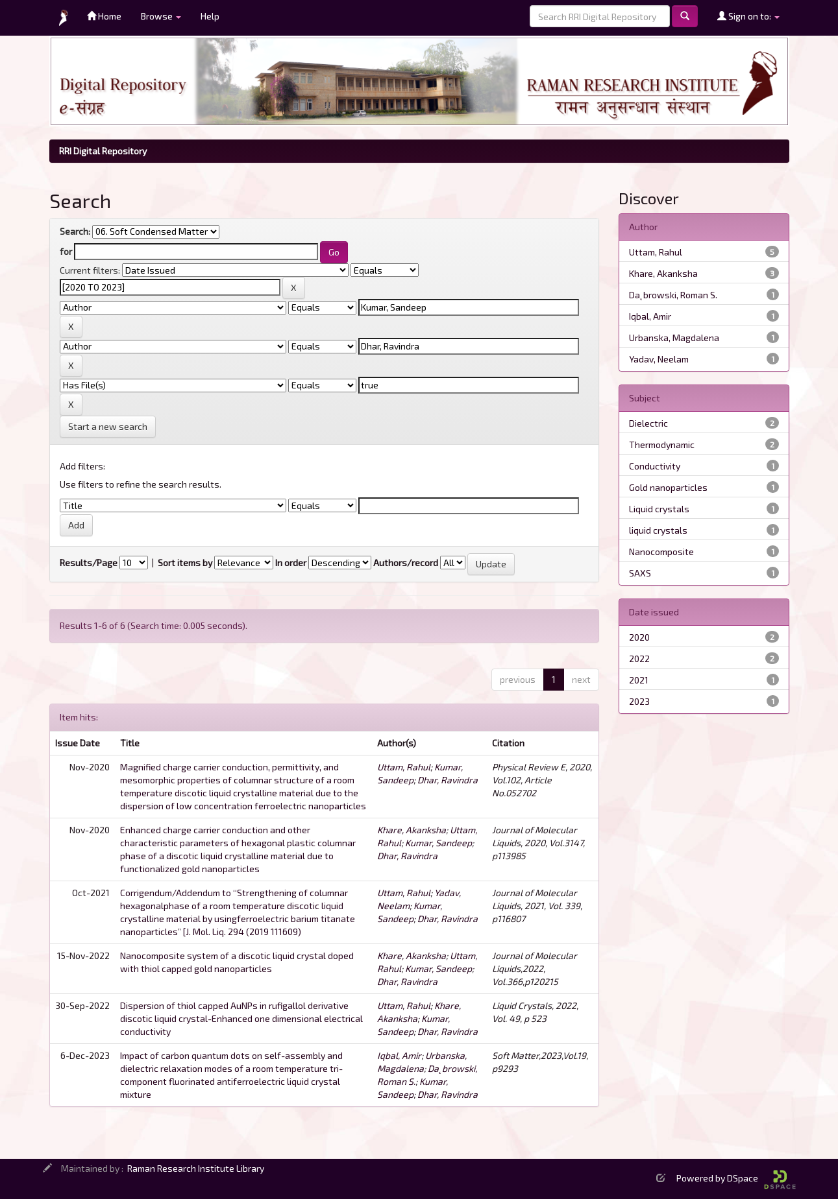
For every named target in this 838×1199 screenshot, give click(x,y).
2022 (639, 658)
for (66, 251)
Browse (161, 15)
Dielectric (648, 423)
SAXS (640, 572)
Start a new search (107, 426)
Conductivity (654, 465)
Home (104, 15)
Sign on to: (748, 15)
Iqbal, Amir (399, 1055)
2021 (638, 679)
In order (290, 562)
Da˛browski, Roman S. (673, 294)
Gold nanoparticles (668, 487)
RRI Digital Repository (103, 150)
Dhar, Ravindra (447, 779)
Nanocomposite (661, 551)
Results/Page (88, 562)
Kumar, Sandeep (438, 842)
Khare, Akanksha (411, 829)
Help (210, 15)
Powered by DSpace (736, 1177)
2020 (639, 637)
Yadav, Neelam (659, 358)
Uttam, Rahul (403, 766)
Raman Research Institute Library (195, 1168)
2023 (639, 701)
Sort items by (185, 562)
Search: (75, 231)
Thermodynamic (662, 444)
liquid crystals (658, 530)
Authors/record (405, 562)
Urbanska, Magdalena (674, 337)
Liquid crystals (659, 508)
